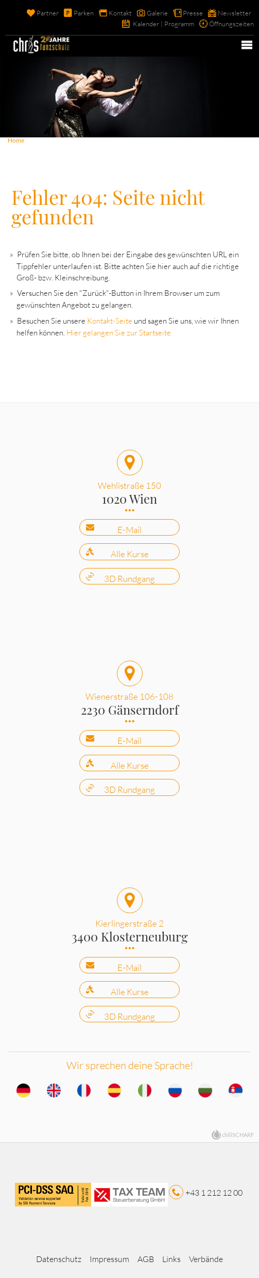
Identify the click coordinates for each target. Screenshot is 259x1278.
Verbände (206, 1259)
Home (16, 140)
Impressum (109, 1259)
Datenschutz (58, 1259)
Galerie (157, 13)
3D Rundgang (129, 578)
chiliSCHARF (238, 1134)
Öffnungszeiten (231, 24)
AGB (145, 1259)
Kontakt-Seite (109, 321)
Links (171, 1259)
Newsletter (234, 13)
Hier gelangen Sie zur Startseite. (119, 333)
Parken (84, 13)
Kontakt (120, 13)
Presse (193, 13)
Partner (48, 13)
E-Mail (129, 529)
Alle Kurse (130, 553)
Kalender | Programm (163, 24)
